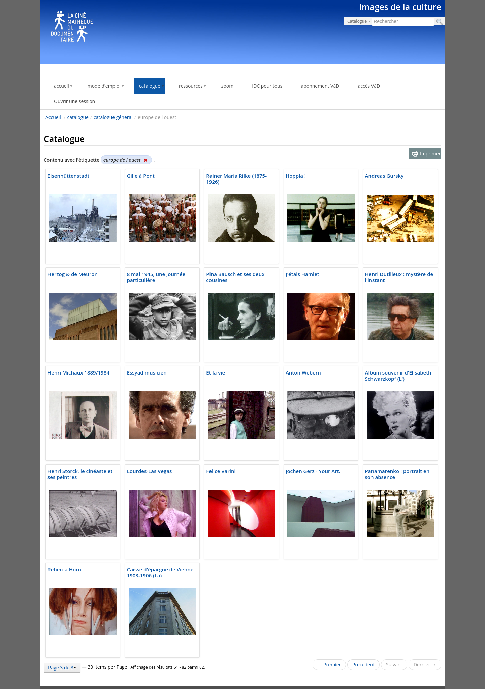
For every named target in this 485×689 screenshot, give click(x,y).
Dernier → (425, 664)
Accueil (53, 117)
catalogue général (113, 117)
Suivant (394, 664)
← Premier (329, 664)
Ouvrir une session (74, 101)
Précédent (363, 664)
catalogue (78, 117)
